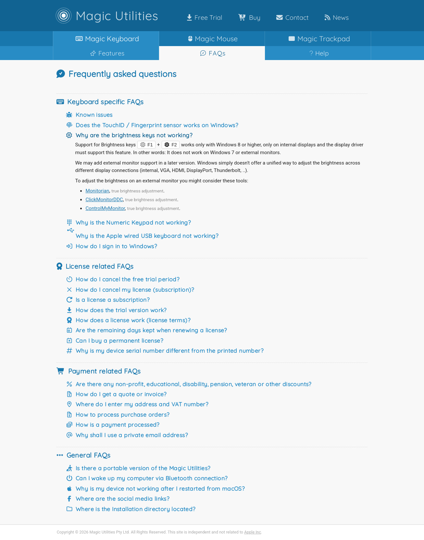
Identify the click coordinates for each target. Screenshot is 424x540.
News (335, 17)
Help (318, 53)
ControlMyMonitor (105, 208)
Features (106, 53)
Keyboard (106, 38)
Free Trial (203, 17)
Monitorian (97, 191)
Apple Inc (252, 532)
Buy (248, 17)
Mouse (212, 38)
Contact (291, 17)
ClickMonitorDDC (104, 199)
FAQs (212, 53)
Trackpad (318, 38)
